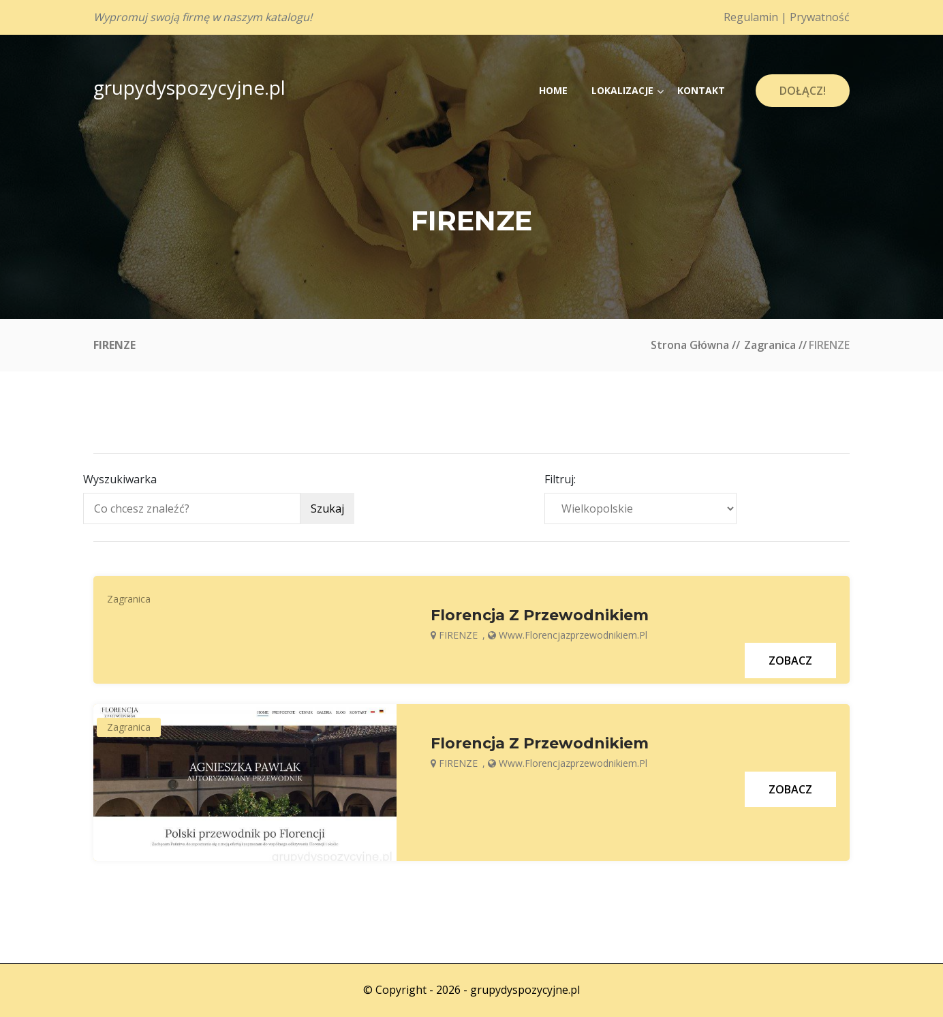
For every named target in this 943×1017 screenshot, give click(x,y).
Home (553, 90)
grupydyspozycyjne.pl (189, 87)
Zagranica (770, 344)
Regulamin (751, 17)
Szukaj (327, 508)
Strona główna (690, 344)
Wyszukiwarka (120, 479)
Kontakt (701, 90)
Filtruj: (560, 479)
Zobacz (790, 660)
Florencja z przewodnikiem (540, 615)
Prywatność (820, 17)
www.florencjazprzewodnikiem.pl (573, 634)
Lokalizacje (622, 90)
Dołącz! (802, 90)
